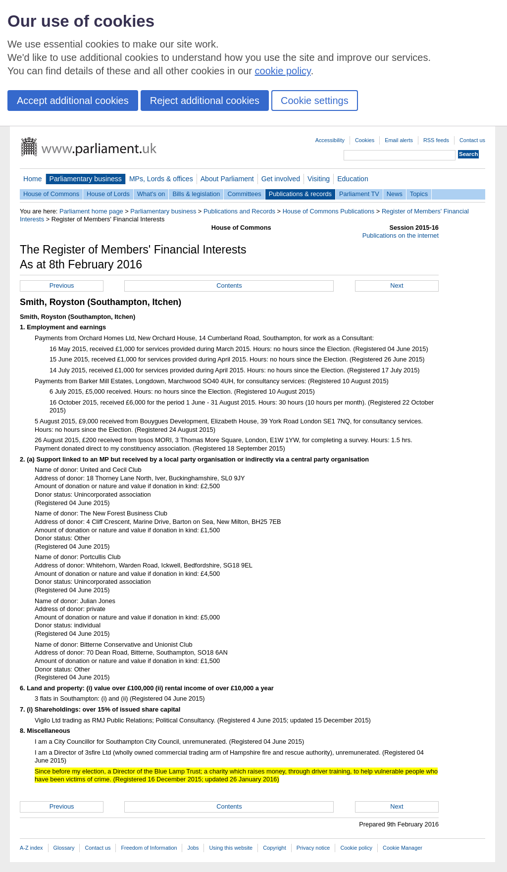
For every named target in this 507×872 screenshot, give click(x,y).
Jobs (193, 848)
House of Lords (108, 194)
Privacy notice (313, 848)
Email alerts (399, 140)
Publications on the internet (400, 235)
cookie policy (283, 70)
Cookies (364, 140)
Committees (244, 194)
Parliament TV (359, 194)
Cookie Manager (402, 848)
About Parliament (227, 179)
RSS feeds (436, 140)
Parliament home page (91, 211)
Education (352, 179)
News (395, 194)
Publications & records (300, 194)
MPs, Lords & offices (161, 179)
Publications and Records (239, 211)
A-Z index (31, 848)
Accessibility (330, 140)
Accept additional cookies (73, 100)
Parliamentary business (86, 179)
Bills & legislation (196, 194)
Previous (62, 285)
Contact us (472, 140)
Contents (229, 285)
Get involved (280, 179)
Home (32, 179)
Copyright (274, 848)
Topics (419, 194)
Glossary (64, 848)
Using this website (231, 848)
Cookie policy (356, 848)
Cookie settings (315, 100)
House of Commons (51, 194)
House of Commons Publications (329, 211)
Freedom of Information (149, 848)
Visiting (318, 179)
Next (396, 285)
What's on (151, 194)
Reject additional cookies (204, 100)
